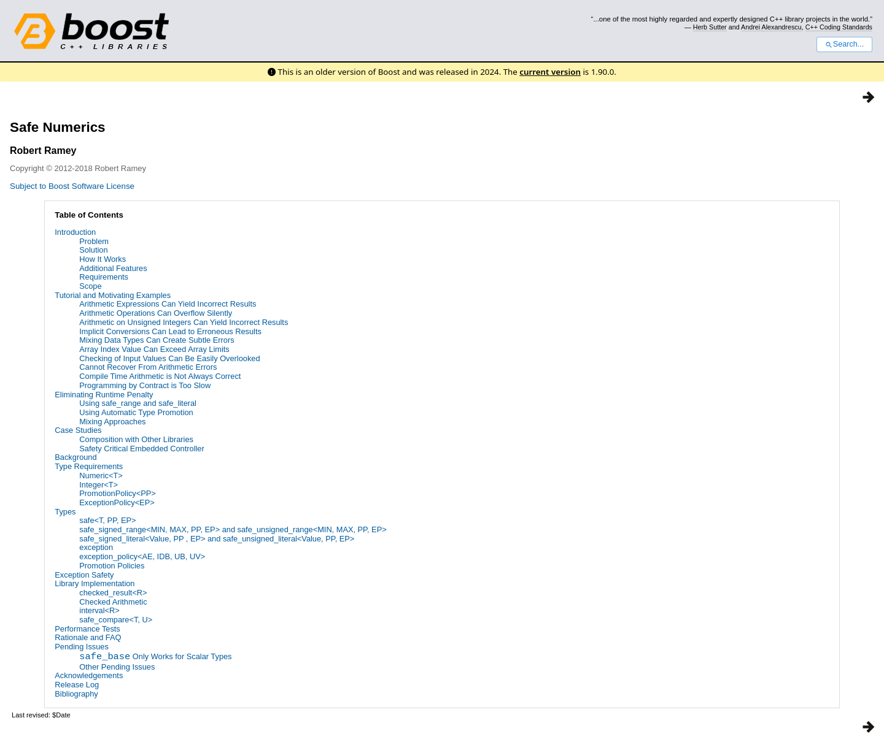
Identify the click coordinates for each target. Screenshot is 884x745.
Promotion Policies (111, 565)
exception (96, 547)
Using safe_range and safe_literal (137, 403)
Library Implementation (94, 583)
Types (65, 511)
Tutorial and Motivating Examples (113, 295)
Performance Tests (87, 628)
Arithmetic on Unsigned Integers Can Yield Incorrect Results (183, 322)
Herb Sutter (710, 27)
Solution (93, 249)
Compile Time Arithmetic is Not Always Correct (160, 376)
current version (550, 71)
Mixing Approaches (112, 421)
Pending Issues (82, 646)
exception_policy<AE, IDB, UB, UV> (142, 556)
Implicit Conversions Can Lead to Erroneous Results (170, 331)
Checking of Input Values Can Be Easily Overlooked (169, 358)
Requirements (103, 276)
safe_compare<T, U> (115, 619)
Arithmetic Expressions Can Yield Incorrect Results (167, 303)
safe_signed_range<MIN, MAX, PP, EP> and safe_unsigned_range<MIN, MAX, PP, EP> (232, 529)
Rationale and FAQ (88, 637)
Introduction (75, 232)
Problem (94, 241)
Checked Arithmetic (113, 601)
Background (75, 457)
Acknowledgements (89, 675)
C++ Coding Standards (838, 27)
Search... (844, 44)
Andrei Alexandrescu (771, 27)
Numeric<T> (100, 475)
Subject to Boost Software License (72, 186)
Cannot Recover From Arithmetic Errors (148, 367)
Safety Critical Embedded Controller (141, 448)
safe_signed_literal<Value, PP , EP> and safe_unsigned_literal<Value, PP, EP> (216, 538)
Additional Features (113, 268)
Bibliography (76, 693)
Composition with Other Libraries (136, 439)
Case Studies (78, 430)
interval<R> (99, 610)
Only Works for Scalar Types (155, 657)
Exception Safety (84, 574)
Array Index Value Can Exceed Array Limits (154, 349)
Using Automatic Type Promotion (136, 412)
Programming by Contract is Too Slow (145, 385)
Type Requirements (89, 466)
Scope (90, 286)
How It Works (102, 259)
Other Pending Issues (117, 666)
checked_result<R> (113, 592)
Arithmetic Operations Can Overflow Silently (155, 313)
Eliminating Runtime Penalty (104, 394)
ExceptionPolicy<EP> (116, 502)
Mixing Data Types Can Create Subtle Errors (156, 340)
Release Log (77, 684)
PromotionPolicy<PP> (117, 493)
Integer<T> (98, 484)
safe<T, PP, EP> (107, 520)
